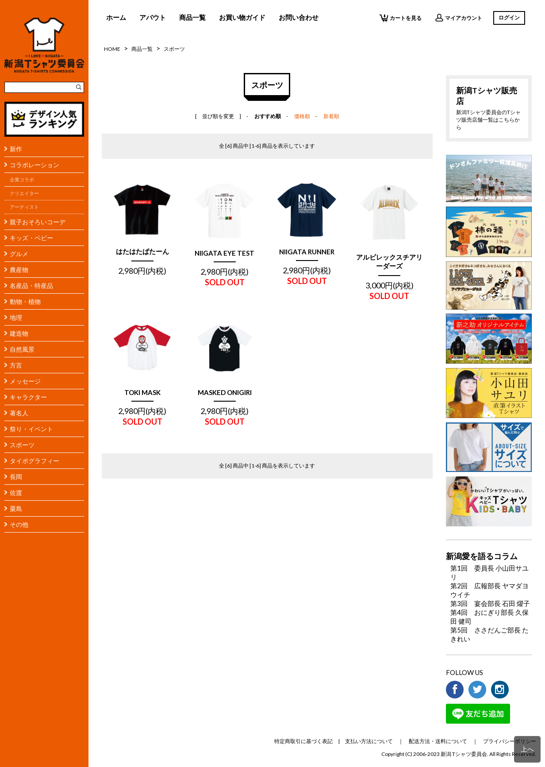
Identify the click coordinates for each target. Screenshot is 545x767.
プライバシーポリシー (509, 741)
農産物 (19, 269)
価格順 (302, 116)
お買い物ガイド (242, 17)
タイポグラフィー (34, 460)
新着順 (331, 116)
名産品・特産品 (31, 285)
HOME (112, 49)
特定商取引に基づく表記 (303, 741)
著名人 (19, 413)
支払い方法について (369, 741)
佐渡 (16, 492)
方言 (16, 365)
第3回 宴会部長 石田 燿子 (490, 603)
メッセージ (25, 381)
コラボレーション (34, 165)
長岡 (16, 476)
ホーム (116, 17)
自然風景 (22, 349)
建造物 (19, 333)
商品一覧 (192, 17)
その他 (19, 524)
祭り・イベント (31, 429)
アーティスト (24, 207)
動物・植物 (25, 301)
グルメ (19, 253)
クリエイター (24, 193)
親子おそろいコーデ (37, 222)
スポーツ (22, 445)
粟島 (16, 508)
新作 (16, 149)
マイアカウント (458, 17)
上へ (527, 749)
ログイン (509, 17)
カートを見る (401, 17)
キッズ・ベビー (31, 238)
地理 (16, 317)
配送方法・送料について (438, 741)
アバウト (152, 17)
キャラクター (28, 397)
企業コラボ (22, 179)
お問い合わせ (299, 17)
